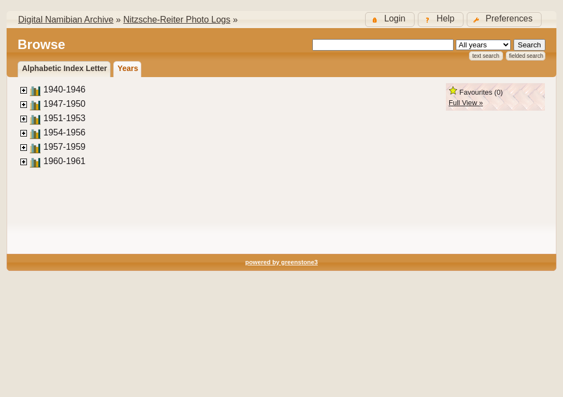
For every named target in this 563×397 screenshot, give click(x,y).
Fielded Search (526, 56)
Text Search (485, 56)
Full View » (466, 103)
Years (128, 68)
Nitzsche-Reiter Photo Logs (176, 19)
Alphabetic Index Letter (64, 68)
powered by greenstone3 (281, 262)
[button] (504, 19)
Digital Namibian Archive (65, 19)
